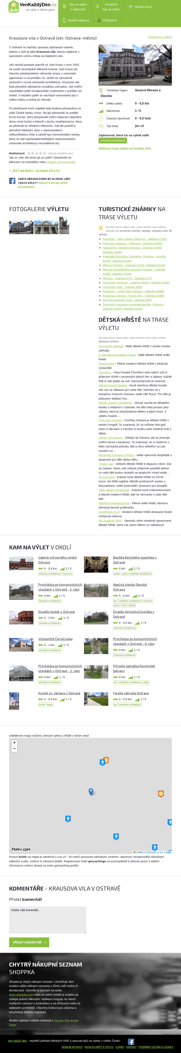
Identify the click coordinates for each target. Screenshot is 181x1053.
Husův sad (106, 463)
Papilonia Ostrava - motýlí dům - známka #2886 (133, 295)
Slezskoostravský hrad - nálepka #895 (127, 300)
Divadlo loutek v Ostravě (56, 612)
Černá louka (106, 363)
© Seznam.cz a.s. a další (158, 852)
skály (145, 682)
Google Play (62, 1020)
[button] (90, 792)
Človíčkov (105, 372)
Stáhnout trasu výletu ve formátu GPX (125, 148)
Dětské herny (140, 7)
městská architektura (112, 140)
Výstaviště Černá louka (55, 639)
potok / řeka (120, 605)
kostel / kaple (121, 573)
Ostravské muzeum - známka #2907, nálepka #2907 (136, 282)
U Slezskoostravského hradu (117, 354)
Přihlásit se (107, 20)
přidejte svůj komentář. (61, 162)
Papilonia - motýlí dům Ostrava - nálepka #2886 (133, 291)
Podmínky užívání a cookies (156, 1047)
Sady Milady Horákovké (114, 490)
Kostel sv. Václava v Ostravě (59, 693)
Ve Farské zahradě (111, 346)
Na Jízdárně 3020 (110, 520)
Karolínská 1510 (109, 512)
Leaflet (138, 852)
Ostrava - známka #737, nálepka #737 (127, 278)
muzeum (67, 573)
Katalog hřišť (93, 1047)
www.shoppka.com (21, 994)
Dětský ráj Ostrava (110, 437)
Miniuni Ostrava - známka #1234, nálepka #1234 (133, 265)
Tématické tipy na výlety (108, 7)
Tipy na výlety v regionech (74, 7)
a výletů (108, 1047)
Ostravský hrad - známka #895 (122, 287)
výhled (131, 605)
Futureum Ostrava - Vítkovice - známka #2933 (132, 243)
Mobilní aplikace (75, 20)
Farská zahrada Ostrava (131, 693)
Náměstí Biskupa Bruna (114, 503)
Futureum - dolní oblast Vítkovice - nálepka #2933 (134, 239)
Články (119, 1047)
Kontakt (131, 1047)
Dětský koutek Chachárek (115, 402)
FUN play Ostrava (110, 420)
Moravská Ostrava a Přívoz (116, 455)
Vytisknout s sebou (160, 37)
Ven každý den (17, 1040)
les (115, 601)
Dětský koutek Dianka (113, 385)
